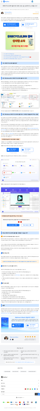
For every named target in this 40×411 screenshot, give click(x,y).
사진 (4, 133)
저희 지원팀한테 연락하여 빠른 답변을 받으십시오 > (24, 362)
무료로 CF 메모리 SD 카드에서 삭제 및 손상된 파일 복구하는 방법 (11, 358)
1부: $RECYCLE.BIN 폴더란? (9, 53)
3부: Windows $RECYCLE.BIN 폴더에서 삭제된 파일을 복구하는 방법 (16, 57)
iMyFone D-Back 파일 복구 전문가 (25, 317)
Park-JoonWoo (8, 12)
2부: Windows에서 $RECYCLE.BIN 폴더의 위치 (12, 55)
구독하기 (36, 394)
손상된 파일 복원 (7, 371)
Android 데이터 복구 (32, 371)
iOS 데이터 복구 (23, 371)
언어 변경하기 (20, 397)
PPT (8, 133)
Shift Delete (17, 275)
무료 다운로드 (12, 225)
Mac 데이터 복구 (15, 371)
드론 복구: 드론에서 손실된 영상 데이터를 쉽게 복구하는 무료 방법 (11, 355)
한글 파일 (11, 133)
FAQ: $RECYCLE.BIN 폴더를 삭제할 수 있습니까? (13, 58)
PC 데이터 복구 (6, 9)
